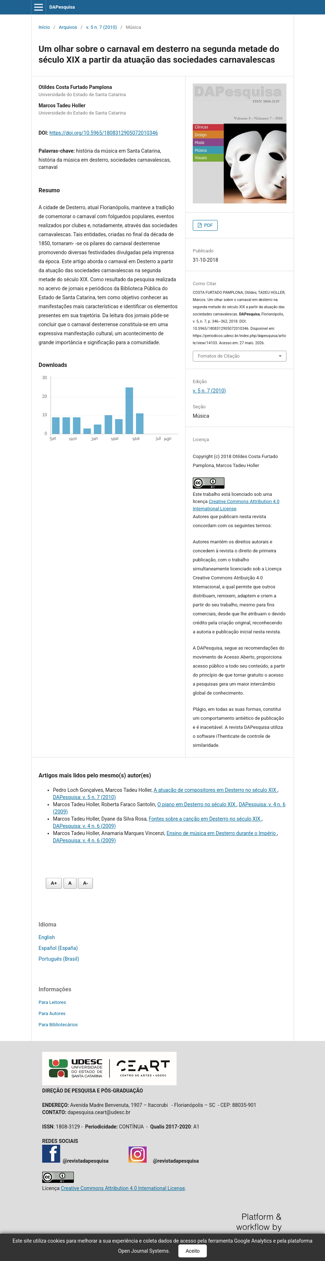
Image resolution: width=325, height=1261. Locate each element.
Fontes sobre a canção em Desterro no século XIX (205, 819)
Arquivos (68, 27)
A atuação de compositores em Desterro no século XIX (215, 790)
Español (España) (58, 948)
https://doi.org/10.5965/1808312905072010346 (103, 133)
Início (44, 27)
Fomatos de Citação (219, 356)
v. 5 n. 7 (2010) (101, 27)
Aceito (193, 1251)
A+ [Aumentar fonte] (54, 883)
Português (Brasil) (59, 959)
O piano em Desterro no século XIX (197, 804)
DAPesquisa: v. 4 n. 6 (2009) (84, 826)
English (47, 937)
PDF (208, 225)
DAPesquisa (62, 7)
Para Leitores (52, 1002)
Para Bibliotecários (58, 1024)
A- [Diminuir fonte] (85, 883)
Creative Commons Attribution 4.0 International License (123, 1188)
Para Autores (52, 1013)
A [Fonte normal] (70, 883)
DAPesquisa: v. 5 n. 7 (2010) (84, 797)
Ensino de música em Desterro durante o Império (221, 833)
